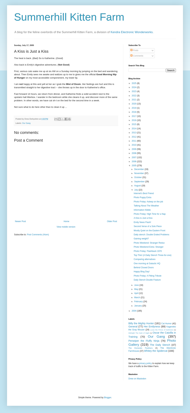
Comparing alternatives (144, 259)
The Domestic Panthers (140, 348)
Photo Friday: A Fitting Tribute (147, 276)
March (137, 297)
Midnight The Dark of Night (138, 333)
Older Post (112, 221)
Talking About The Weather (146, 205)
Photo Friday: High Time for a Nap (150, 214)
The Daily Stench (160, 344)
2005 (134, 165)
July (136, 190)
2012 (134, 137)
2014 (134, 128)
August (137, 185)
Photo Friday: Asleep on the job (148, 201)
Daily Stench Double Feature (147, 280)
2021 (134, 99)
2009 (134, 149)
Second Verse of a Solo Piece (148, 226)
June (136, 285)
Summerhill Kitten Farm (69, 17)
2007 (134, 157)
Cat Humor (166, 323)
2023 (134, 91)
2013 (134, 132)
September (139, 181)
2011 (134, 141)
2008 (134, 153)
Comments (136, 56)
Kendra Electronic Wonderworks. (132, 32)
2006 (134, 161)
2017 (134, 116)
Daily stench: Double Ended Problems (151, 234)
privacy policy (145, 363)
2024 (134, 87)
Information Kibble (142, 210)
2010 (134, 145)
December (139, 169)
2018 (134, 112)
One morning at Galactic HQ (147, 263)
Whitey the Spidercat (155, 350)
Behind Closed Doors (144, 267)
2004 (134, 311)
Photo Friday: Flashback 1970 (148, 251)
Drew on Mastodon (137, 378)
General (132, 326)
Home (66, 221)
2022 (134, 95)
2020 (134, 104)
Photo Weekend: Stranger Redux (149, 243)
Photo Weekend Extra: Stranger (148, 247)
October (138, 177)
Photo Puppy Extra (142, 197)
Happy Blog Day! (142, 271)
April (136, 293)
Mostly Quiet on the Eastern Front (149, 230)
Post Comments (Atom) (38, 234)
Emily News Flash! (142, 222)
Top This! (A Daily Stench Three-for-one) (152, 255)
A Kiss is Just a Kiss (143, 218)
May (136, 289)
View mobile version (66, 227)
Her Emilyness (152, 326)
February (138, 301)
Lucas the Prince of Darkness (161, 330)
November (139, 173)
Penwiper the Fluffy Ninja (143, 340)
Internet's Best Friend (144, 193)
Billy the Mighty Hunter (141, 323)
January (138, 306)
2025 (134, 83)
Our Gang (26, 123)
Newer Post (20, 221)
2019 (134, 108)
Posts (134, 50)
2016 (134, 120)
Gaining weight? (141, 238)
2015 (134, 124)
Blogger (107, 397)
